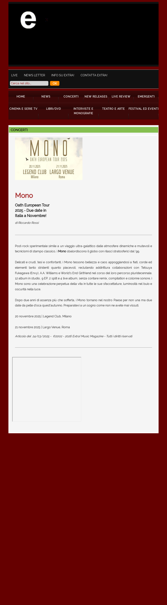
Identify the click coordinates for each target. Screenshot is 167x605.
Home (20, 96)
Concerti (71, 96)
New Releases (96, 96)
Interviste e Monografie (83, 111)
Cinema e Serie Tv (23, 108)
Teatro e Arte (113, 108)
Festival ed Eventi (144, 108)
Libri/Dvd (53, 108)
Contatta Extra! (94, 75)
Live (14, 75)
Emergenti (146, 96)
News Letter (34, 75)
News (45, 96)
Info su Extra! (62, 75)
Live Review (121, 96)
